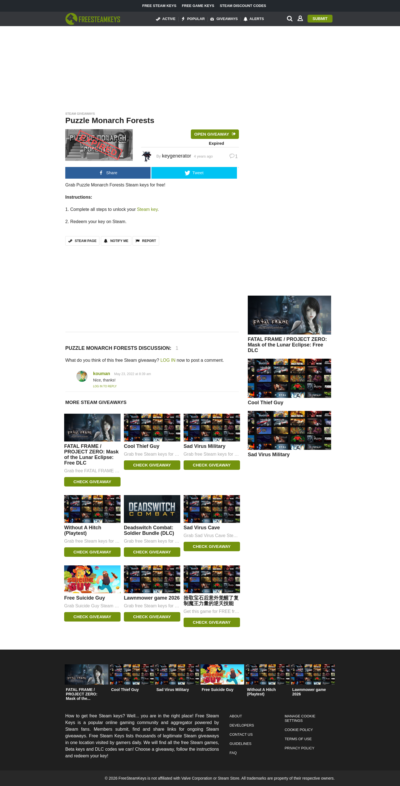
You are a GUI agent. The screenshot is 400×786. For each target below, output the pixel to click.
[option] (86, 683)
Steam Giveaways (80, 113)
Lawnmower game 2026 (152, 598)
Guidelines (240, 744)
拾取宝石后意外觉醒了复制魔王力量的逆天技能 (211, 600)
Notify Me (116, 241)
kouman (101, 373)
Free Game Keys (198, 6)
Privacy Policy (299, 748)
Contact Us (240, 734)
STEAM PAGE (82, 241)
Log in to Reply (105, 386)
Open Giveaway (211, 134)
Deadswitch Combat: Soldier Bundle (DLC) (149, 530)
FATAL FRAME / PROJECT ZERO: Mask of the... (82, 694)
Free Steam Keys (159, 6)
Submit (320, 18)
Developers (241, 725)
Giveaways (224, 19)
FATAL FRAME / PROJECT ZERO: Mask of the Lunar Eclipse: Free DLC (91, 454)
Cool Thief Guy (141, 446)
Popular (193, 19)
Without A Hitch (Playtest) (82, 530)
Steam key (147, 209)
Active (166, 19)
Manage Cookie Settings (300, 718)
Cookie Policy (299, 730)
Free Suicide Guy (84, 598)
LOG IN (167, 360)
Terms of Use (298, 739)
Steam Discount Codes (243, 6)
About (235, 716)
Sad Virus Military (205, 446)
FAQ (233, 753)
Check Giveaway (92, 481)
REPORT (146, 241)
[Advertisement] (200, 67)
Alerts (253, 19)
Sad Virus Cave (202, 527)
